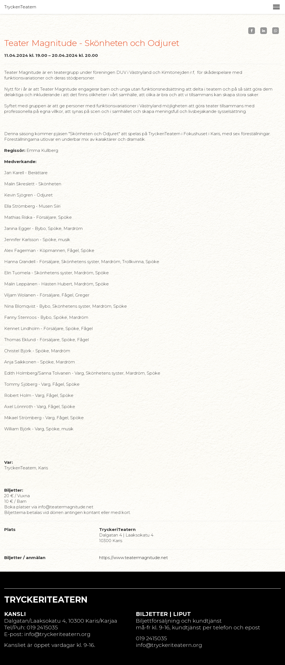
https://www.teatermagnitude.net (133, 557)
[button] (276, 7)
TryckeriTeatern (20, 6)
